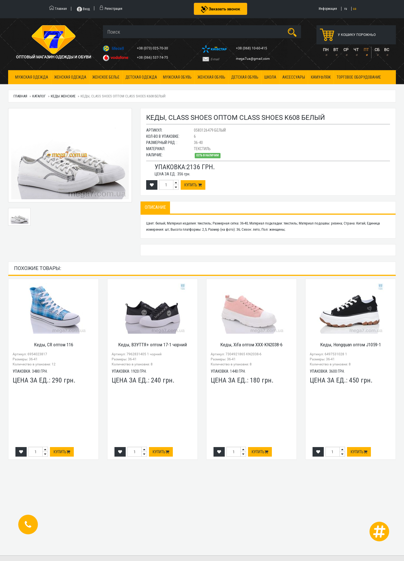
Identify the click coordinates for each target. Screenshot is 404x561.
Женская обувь (211, 77)
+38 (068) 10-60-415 (252, 48)
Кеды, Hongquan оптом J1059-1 (350, 344)
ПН (326, 49)
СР (345, 49)
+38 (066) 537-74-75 (153, 57)
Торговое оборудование (359, 77)
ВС (386, 49)
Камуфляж (321, 77)
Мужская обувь (177, 77)
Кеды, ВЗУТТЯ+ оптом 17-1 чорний (152, 344)
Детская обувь (244, 77)
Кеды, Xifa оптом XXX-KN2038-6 (251, 344)
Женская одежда (70, 77)
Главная (20, 96)
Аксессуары (293, 77)
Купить (193, 185)
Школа (270, 77)
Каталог (39, 96)
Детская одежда (141, 77)
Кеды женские (63, 96)
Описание (155, 207)
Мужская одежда (31, 77)
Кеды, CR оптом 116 (53, 344)
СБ (377, 49)
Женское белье (106, 77)
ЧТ (356, 49)
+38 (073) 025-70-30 (153, 48)
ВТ (335, 49)
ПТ (366, 49)
